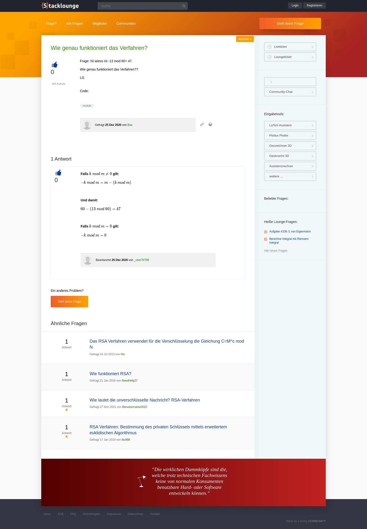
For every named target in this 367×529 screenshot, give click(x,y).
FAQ (73, 514)
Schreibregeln (91, 514)
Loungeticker (283, 57)
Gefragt (99, 125)
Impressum (114, 514)
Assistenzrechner (281, 166)
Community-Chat (281, 92)
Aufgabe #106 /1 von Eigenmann (290, 231)
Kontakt (155, 514)
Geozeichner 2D (280, 145)
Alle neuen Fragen (275, 250)
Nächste (245, 39)
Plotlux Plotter (278, 135)
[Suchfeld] (143, 6)
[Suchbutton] (184, 6)
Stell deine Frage (290, 23)
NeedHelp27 (130, 380)
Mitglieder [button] (99, 23)
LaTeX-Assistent (280, 125)
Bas (130, 125)
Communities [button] (126, 23)
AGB (60, 514)
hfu (123, 354)
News (47, 514)
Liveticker (280, 46)
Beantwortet (103, 260)
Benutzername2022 (134, 407)
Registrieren (314, 5)
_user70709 (141, 260)
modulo (87, 105)
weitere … (276, 176)
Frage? (51, 23)
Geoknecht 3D (279, 156)
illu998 (126, 439)
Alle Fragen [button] (74, 23)
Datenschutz (135, 514)
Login (295, 5)
